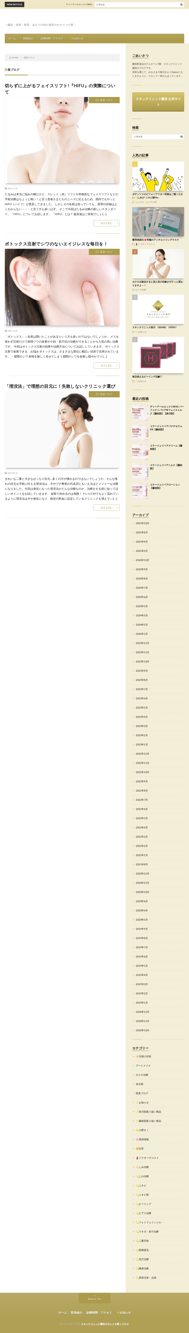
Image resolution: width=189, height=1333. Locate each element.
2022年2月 (142, 845)
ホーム (12, 38)
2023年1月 (142, 744)
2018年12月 (142, 1011)
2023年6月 (142, 698)
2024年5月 (142, 606)
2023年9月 (142, 670)
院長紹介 (28, 38)
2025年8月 (142, 532)
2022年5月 (142, 818)
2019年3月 (142, 984)
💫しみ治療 (142, 1166)
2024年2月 (142, 624)
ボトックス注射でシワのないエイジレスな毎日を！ (56, 243)
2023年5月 (142, 707)
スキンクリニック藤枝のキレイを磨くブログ (105, 1323)
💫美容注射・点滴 (146, 1277)
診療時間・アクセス (52, 38)
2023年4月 (142, 716)
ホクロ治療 (140, 289)
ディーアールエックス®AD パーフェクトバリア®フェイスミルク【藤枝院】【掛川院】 (112, 4)
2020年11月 (142, 882)
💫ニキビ (139, 202)
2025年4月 (142, 541)
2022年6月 (142, 808)
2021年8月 (142, 864)
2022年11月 (142, 762)
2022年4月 (142, 827)
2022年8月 (142, 790)
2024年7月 (142, 587)
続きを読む (106, 223)
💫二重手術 (142, 1240)
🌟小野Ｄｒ (142, 1130)
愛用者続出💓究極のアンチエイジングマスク (155, 239)
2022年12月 (142, 753)
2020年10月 (142, 891)
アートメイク (143, 1065)
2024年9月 (142, 569)
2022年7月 (142, 799)
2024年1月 (142, 633)
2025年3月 (142, 550)
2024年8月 (142, 578)
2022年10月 (142, 772)
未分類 (139, 1083)
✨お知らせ (76, 38)
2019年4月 (142, 974)
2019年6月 (142, 956)
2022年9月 (142, 781)
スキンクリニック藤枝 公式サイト (158, 101)
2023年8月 (142, 679)
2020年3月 (142, 919)
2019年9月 (142, 928)
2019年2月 (142, 993)
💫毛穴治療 (142, 1259)
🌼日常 (140, 1148)
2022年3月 (142, 836)
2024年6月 (142, 596)
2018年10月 (142, 1030)
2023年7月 (142, 689)
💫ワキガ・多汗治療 (147, 1231)
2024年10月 (142, 560)
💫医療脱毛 (142, 1249)
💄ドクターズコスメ (145, 244)
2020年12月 (142, 873)
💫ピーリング (143, 1203)
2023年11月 (142, 652)
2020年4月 (142, 910)
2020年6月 (142, 901)
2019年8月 (142, 938)
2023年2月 (142, 735)
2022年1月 (142, 855)
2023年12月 (142, 643)
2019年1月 (142, 1002)
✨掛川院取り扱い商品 (148, 1111)
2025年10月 (142, 523)
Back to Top (94, 1298)
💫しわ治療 (142, 1176)
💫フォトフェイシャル (148, 1222)
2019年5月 (142, 965)
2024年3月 (142, 615)
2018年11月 (142, 1021)
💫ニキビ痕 (151, 202)
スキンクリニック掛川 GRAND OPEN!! (154, 327)
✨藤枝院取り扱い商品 (148, 1120)
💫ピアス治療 (143, 1213)
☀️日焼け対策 (143, 1056)
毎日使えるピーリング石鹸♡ (147, 376)
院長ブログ (106, 100)
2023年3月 (142, 725)
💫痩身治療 (142, 1268)
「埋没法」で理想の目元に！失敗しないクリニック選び (60, 386)
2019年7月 (142, 947)
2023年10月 (142, 661)
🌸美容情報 (142, 1139)
